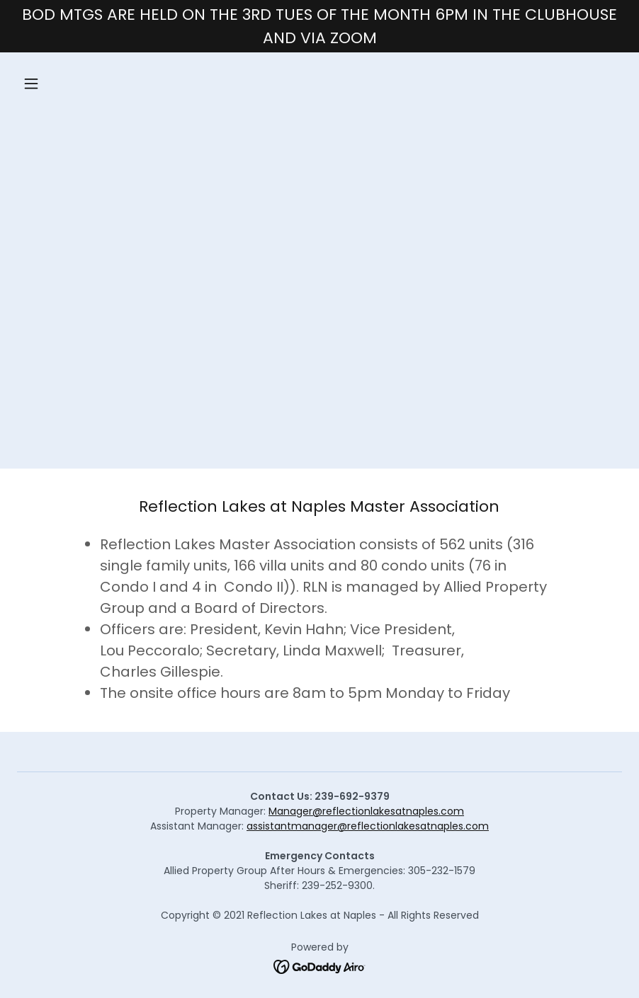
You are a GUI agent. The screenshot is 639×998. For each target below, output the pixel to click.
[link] (319, 966)
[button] (86, 83)
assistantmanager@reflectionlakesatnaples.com (368, 826)
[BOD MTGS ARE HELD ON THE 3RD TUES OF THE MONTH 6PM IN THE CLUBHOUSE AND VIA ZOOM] (319, 26)
